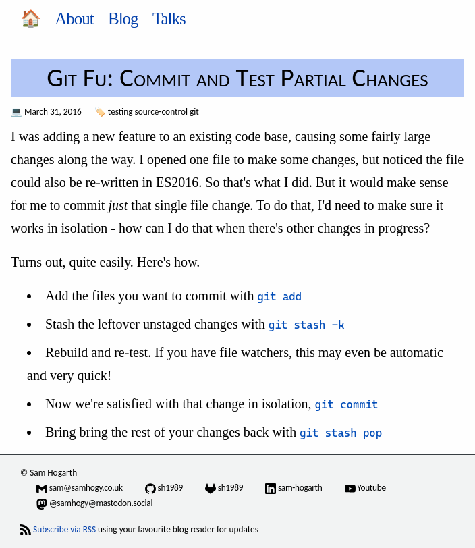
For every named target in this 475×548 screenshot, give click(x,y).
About (74, 18)
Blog (123, 18)
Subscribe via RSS (64, 529)
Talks (169, 18)
